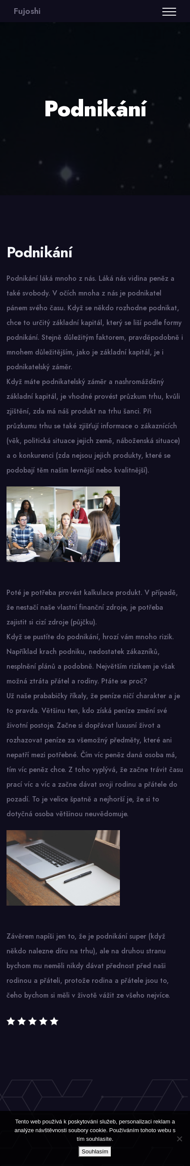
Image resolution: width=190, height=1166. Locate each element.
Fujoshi (27, 11)
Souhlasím (95, 1151)
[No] (179, 1138)
